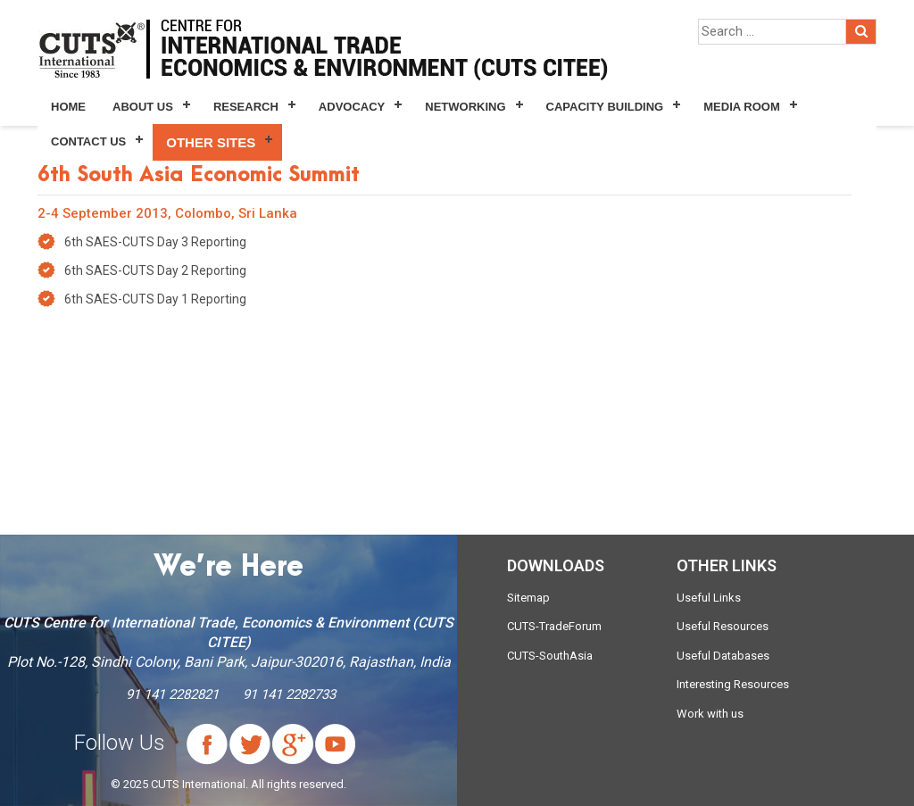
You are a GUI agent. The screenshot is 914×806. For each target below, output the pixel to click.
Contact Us (88, 141)
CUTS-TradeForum (554, 626)
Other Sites (210, 142)
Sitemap (528, 597)
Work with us (710, 713)
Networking (465, 106)
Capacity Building (605, 106)
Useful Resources (723, 626)
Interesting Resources (733, 684)
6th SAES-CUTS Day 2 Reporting (155, 270)
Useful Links (709, 597)
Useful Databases (723, 655)
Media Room (741, 106)
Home (68, 106)
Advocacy (352, 106)
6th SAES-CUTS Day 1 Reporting (155, 299)
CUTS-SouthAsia (550, 655)
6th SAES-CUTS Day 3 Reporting (155, 242)
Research (245, 106)
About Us (142, 106)
